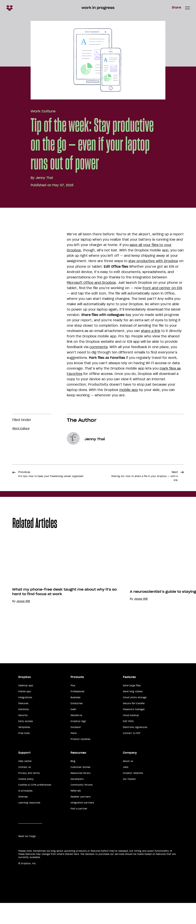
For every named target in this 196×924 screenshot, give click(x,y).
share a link (150, 331)
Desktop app (25, 706)
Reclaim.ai (76, 736)
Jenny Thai (44, 178)
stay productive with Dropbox (153, 261)
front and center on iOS (162, 288)
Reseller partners (80, 817)
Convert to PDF (131, 754)
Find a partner (79, 829)
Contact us (24, 788)
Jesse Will (23, 642)
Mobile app (24, 712)
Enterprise (76, 724)
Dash (73, 730)
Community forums (81, 805)
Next (144, 476)
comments (98, 347)
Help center (25, 782)
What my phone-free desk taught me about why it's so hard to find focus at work (64, 633)
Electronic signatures (135, 748)
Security (23, 736)
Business (75, 718)
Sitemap (23, 817)
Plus (73, 706)
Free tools (24, 754)
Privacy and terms (29, 794)
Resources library (81, 794)
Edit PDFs (128, 742)
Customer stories (80, 788)
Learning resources (29, 823)
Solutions (23, 730)
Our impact (129, 800)
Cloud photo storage (135, 718)
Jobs (125, 788)
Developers (77, 800)
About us (128, 782)
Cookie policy (26, 800)
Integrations (25, 718)
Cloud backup (131, 736)
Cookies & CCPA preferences (34, 805)
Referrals (76, 811)
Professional (77, 712)
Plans (74, 754)
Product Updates (80, 760)
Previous (50, 474)
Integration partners (82, 823)
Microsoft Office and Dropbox (91, 283)
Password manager (134, 730)
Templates (24, 748)
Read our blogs (27, 857)
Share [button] (176, 7)
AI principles (25, 811)
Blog (73, 782)
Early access (25, 742)
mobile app (128, 390)
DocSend (76, 748)
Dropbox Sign (78, 742)
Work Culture (43, 111)
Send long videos (133, 712)
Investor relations (133, 794)
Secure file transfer (134, 724)
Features (23, 724)
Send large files (132, 706)
